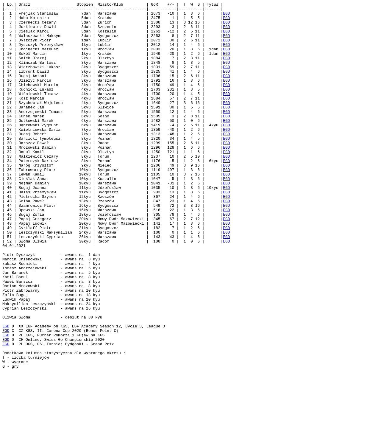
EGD (226, 15)
